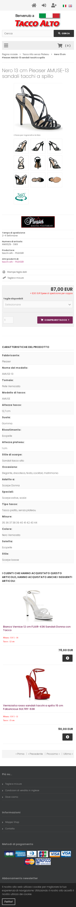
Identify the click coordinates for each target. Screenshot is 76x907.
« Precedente (35, 754)
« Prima (20, 754)
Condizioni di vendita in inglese (20, 790)
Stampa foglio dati (17, 272)
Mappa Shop (10, 822)
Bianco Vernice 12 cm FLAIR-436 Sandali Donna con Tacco (37, 628)
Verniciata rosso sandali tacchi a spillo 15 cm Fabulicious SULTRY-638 (33, 707)
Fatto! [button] (8, 901)
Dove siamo (10, 796)
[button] (38, 304)
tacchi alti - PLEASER (13, 261)
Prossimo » (53, 754)
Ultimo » (68, 754)
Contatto (8, 828)
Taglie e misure (15, 277)
